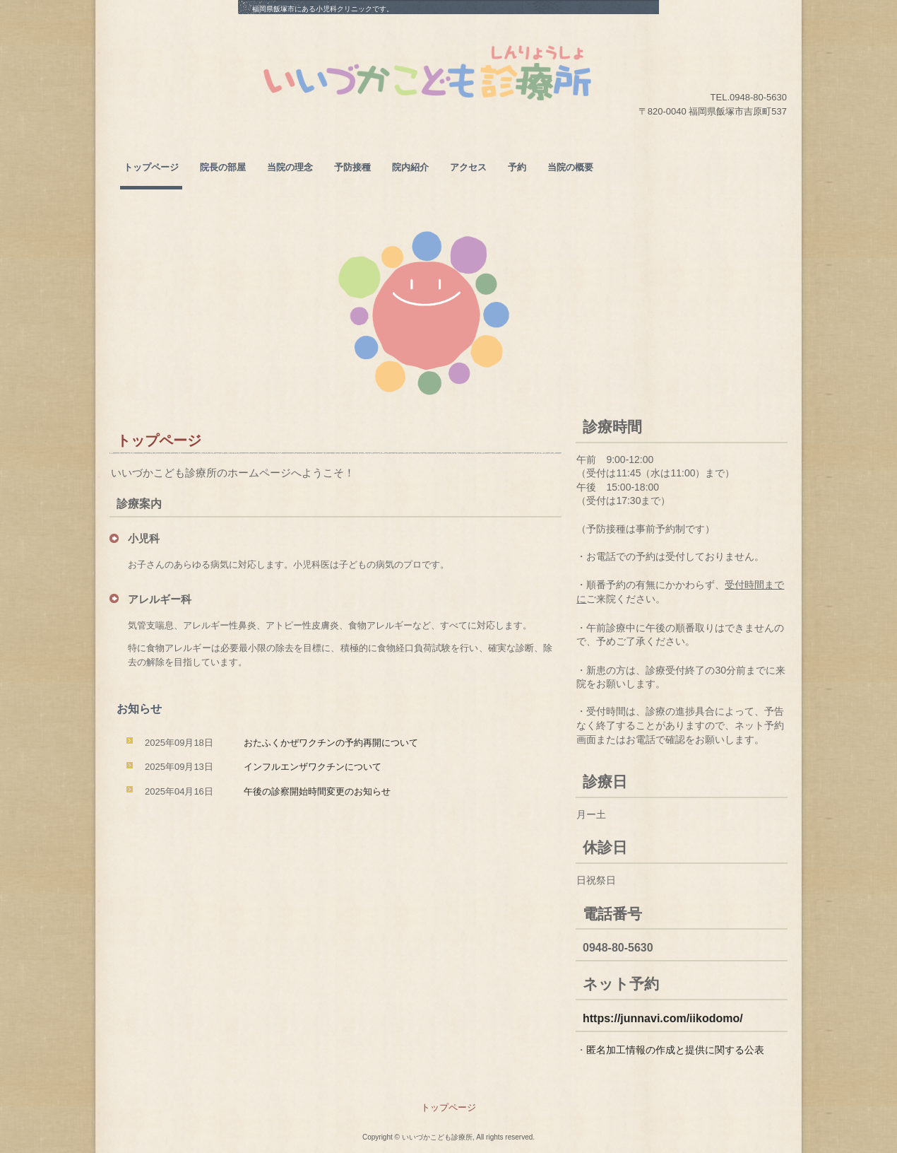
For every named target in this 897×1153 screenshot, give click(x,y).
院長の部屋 (223, 167)
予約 (517, 167)
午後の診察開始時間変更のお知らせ (317, 791)
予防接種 (352, 167)
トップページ (151, 167)
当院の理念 (290, 167)
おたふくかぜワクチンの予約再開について (331, 742)
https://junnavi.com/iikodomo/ (663, 1018)
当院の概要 (570, 167)
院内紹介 (410, 167)
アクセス (468, 167)
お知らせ (139, 709)
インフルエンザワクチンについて (312, 766)
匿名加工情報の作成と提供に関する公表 (675, 1049)
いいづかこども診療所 (431, 72)
